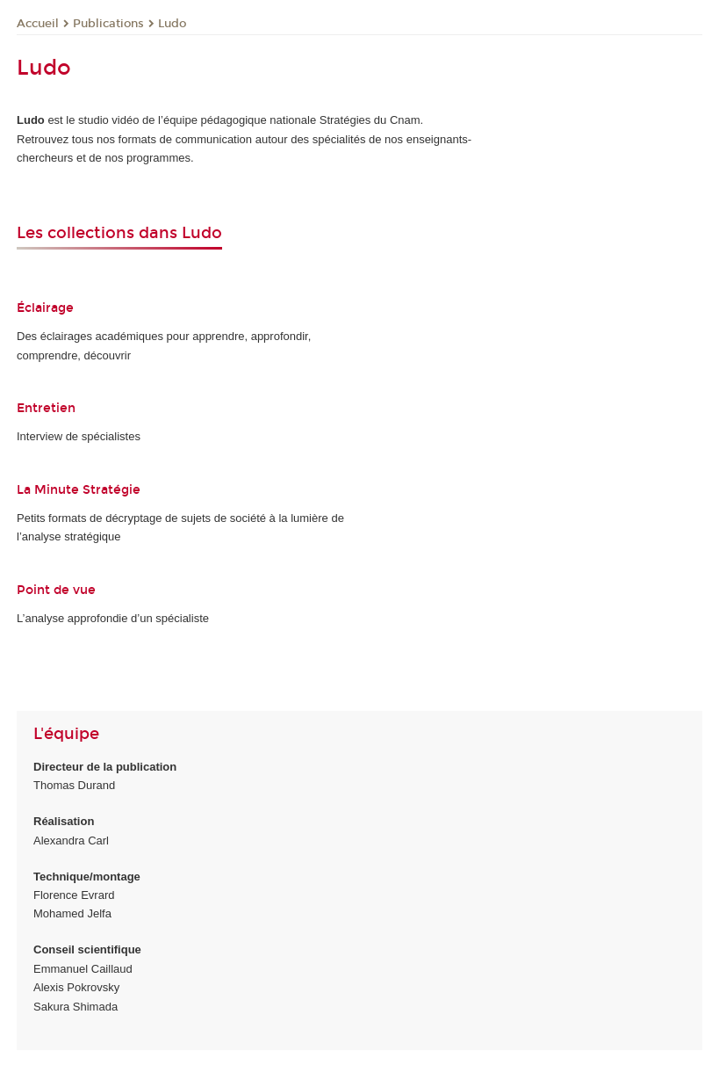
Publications (108, 24)
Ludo (172, 24)
